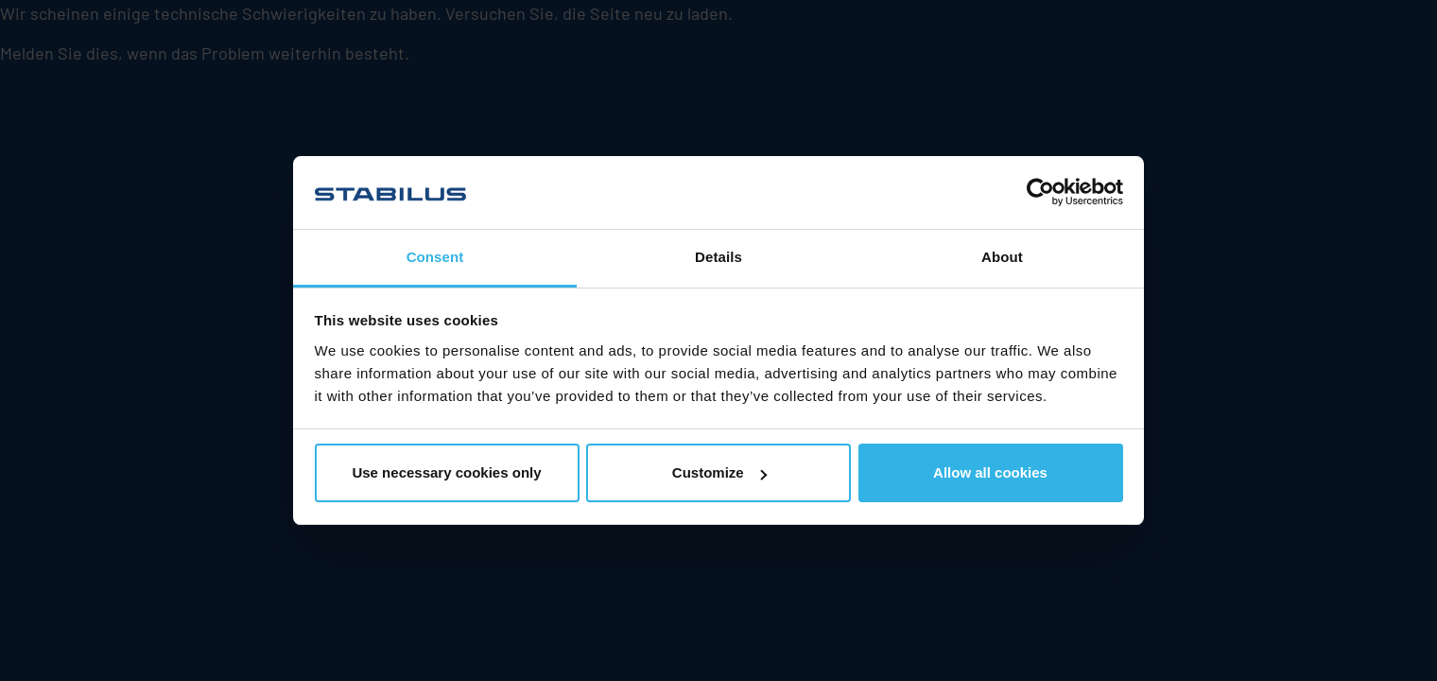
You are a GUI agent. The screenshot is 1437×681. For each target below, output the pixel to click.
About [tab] (1002, 257)
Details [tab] (718, 257)
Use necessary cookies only (446, 472)
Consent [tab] (435, 257)
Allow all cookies (990, 472)
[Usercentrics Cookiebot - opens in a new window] (1040, 192)
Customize (719, 472)
